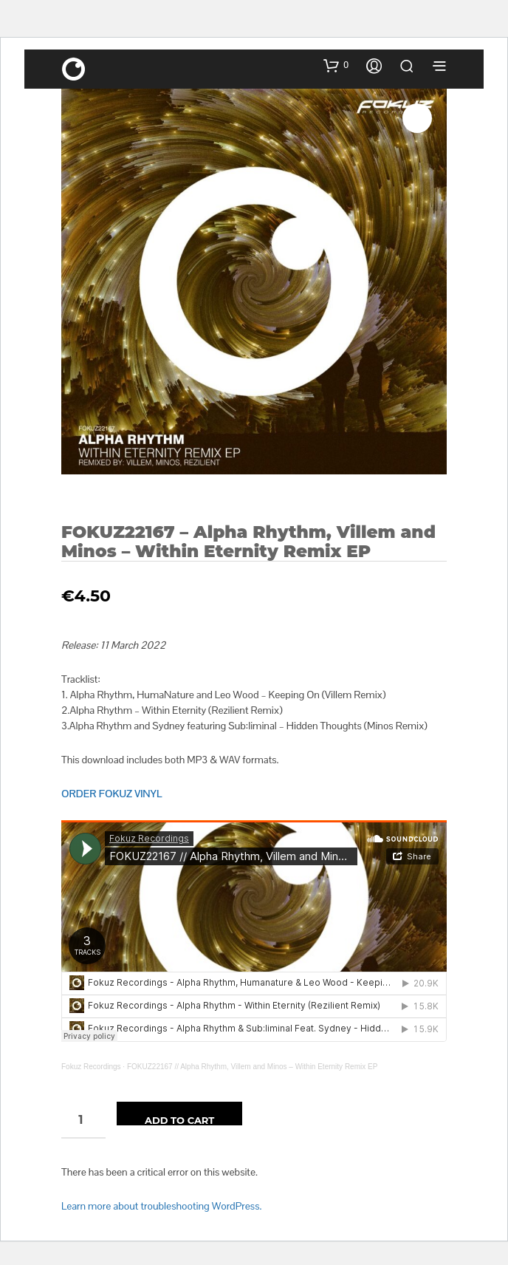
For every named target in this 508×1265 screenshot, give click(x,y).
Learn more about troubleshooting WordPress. (161, 1206)
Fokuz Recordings (91, 1067)
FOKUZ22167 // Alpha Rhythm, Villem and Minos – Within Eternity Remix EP (252, 1067)
